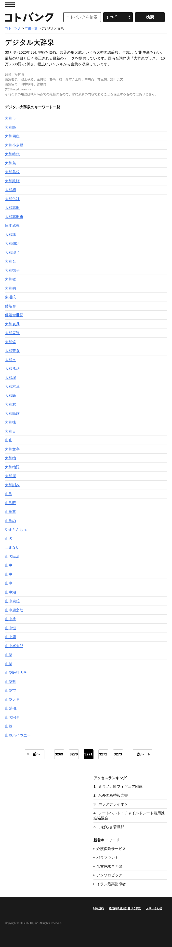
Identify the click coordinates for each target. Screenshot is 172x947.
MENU (10, 5)
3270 (74, 754)
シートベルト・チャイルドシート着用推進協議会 (129, 815)
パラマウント (107, 857)
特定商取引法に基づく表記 (125, 908)
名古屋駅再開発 (109, 866)
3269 (59, 754)
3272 (103, 754)
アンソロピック (109, 875)
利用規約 (98, 908)
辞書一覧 (31, 28)
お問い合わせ (154, 908)
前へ (36, 754)
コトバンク (29, 17)
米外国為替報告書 (110, 795)
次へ (140, 754)
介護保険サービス (111, 849)
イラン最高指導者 (111, 884)
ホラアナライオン (110, 804)
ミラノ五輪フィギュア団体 (118, 786)
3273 (118, 754)
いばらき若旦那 (108, 826)
